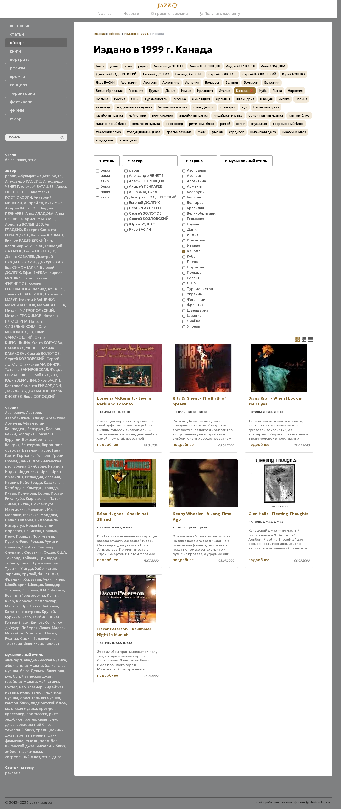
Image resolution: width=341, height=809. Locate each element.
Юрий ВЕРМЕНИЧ (20, 380)
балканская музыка (172, 107)
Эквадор (53, 584)
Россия (36, 541)
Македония (15, 509)
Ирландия (14, 477)
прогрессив (36, 713)
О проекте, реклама (169, 13)
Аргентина (55, 418)
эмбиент (13, 751)
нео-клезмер (31, 687)
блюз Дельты (32, 670)
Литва (23, 504)
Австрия (33, 412)
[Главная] (169, 5)
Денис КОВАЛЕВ (19, 256)
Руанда (11, 638)
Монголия (34, 633)
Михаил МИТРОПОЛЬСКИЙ (29, 310)
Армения (13, 423)
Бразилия (44, 434)
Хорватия (32, 579)
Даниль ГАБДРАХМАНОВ (27, 391)
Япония (53, 644)
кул (8, 676)
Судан (49, 552)
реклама (13, 773)
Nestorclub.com (321, 802)
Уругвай (29, 574)
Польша (23, 536)
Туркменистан (45, 563)
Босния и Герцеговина (25, 595)
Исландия (34, 477)
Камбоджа (15, 488)
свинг (43, 719)
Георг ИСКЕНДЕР (39, 251)
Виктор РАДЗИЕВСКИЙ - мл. (30, 240)
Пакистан (32, 531)
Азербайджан (17, 418)
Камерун (34, 488)
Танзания (13, 644)
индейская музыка (193, 116)
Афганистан (33, 423)
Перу (9, 536)
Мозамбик (14, 633)
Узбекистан (45, 568)
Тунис (25, 563)
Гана (56, 450)
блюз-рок (55, 670)
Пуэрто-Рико (16, 541)
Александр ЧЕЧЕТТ (169, 66)
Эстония (12, 590)
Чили (59, 579)
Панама (50, 531)
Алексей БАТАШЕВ (38, 186)
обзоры (115, 34)
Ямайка (57, 590)
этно (32, 160)
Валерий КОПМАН (47, 235)
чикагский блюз (51, 746)
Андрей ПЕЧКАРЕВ (240, 66)
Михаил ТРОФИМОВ (23, 315)
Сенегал (12, 547)
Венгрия (12, 445)
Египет (37, 622)
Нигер (50, 633)
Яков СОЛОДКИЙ (40, 396)
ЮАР (44, 590)
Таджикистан (45, 638)
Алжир (38, 418)
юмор (16, 118)
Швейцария (15, 584)
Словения (33, 552)
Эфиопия (30, 590)
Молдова (48, 515)
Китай (10, 493)
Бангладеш (15, 428)
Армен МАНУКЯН (40, 219)
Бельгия (53, 428)
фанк (51, 735)
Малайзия (36, 509)
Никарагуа (14, 525)
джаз (21, 160)
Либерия (29, 627)
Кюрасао (24, 601)
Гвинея (54, 617)
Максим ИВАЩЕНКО (37, 299)
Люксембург (42, 504)
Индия (11, 472)
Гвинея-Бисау (17, 622)
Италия (11, 482)
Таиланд (13, 558)
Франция (13, 579)
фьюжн (31, 740)
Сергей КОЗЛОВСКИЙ (25, 358)
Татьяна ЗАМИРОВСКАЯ (26, 369)
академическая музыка (45, 660)
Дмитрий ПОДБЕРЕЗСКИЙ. (116, 74)
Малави (59, 627)
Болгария (26, 434)
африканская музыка (24, 665)
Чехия (48, 579)
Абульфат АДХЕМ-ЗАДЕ (40, 176)
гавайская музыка (21, 681)
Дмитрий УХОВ (52, 262)
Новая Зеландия (40, 525)
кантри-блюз (17, 703)
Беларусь (35, 428)
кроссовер (14, 713)
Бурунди (12, 439)
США (61, 552)
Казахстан (53, 482)
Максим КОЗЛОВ (20, 305)
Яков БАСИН (49, 380)
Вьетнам (30, 450)
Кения (52, 595)
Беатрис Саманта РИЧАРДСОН (33, 385)
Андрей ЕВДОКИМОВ (44, 203)
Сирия (25, 638)
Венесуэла (30, 445)
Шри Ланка (30, 606)
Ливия (44, 627)
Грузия (11, 461)
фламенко (14, 740)
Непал (10, 520)
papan (10, 176)
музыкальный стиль (248, 161)
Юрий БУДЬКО (43, 375)
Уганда (26, 568)
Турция (11, 568)
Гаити (10, 455)
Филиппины (34, 644)
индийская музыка (228, 116)
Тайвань (29, 558)
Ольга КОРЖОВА (47, 342)
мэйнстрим (49, 681)
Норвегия (13, 531)
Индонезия (28, 472)
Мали (52, 509)
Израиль (55, 466)
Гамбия (39, 617)
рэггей (30, 719)
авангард (13, 660)
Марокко (13, 515)
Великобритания (37, 439)
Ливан (10, 504)
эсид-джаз (32, 751)
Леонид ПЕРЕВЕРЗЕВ (24, 294)
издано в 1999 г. (136, 34)
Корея (43, 493)
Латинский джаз (37, 676)
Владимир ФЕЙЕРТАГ (24, 246)
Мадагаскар (45, 601)
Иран (56, 472)
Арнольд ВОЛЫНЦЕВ (24, 224)
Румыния (52, 541)
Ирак (45, 472)
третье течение (31, 735)
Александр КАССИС (23, 181)
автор (137, 161)
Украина (12, 574)
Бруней (48, 611)
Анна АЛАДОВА (39, 213)
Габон (44, 450)
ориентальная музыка (40, 697)
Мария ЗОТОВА (51, 305)
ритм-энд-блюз (201, 124)
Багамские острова (22, 611)
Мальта (11, 606)
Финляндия (48, 574)
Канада (51, 488)
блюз (10, 160)
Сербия (28, 547)
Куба (19, 498)
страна (196, 161)
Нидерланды (47, 520)
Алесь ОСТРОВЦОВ (205, 66)
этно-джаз (52, 756)
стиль (108, 161)
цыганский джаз (20, 746)
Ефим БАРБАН (35, 272)
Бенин (10, 434)
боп (16, 676)
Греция (58, 455)
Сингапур (45, 547)
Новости (131, 13)
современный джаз (22, 756)
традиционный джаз (143, 132)
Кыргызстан (37, 498)
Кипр (9, 601)
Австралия (14, 412)
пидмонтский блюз (48, 703)
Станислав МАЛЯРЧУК (39, 364)
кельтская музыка (21, 708)
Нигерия (25, 520)
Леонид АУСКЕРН (48, 289)
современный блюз (34, 724)
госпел (11, 687)
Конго (50, 622)
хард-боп (49, 740)
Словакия (13, 552)
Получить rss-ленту (220, 13)
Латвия (56, 498)
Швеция (35, 584)
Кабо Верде (31, 482)
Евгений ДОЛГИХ (156, 74)
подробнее (107, 444)
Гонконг (43, 455)
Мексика (31, 515)
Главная (104, 13)
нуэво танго (31, 692)
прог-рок (47, 708)
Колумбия (27, 493)
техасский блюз (19, 730)
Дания (24, 461)
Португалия (43, 536)
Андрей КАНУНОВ (22, 208)
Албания (50, 606)
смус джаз (259, 124)
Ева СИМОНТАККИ (21, 267)
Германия (25, 455)
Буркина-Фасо (18, 617)
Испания (52, 477)
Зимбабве (37, 466)
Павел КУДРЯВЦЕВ (22, 348)
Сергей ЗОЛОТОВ (43, 353)
